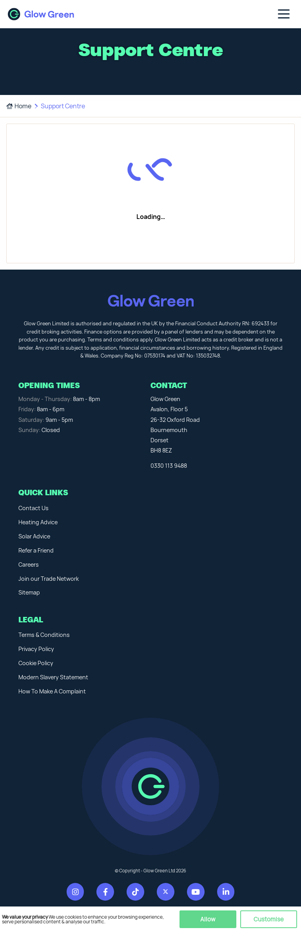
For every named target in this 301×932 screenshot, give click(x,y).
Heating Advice (38, 522)
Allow (208, 919)
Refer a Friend (36, 550)
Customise (269, 919)
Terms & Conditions (44, 634)
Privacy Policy (36, 649)
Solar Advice (34, 536)
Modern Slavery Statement (53, 677)
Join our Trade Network (48, 578)
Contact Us (33, 508)
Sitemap (29, 592)
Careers (28, 564)
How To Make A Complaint (52, 691)
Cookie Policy (35, 663)
